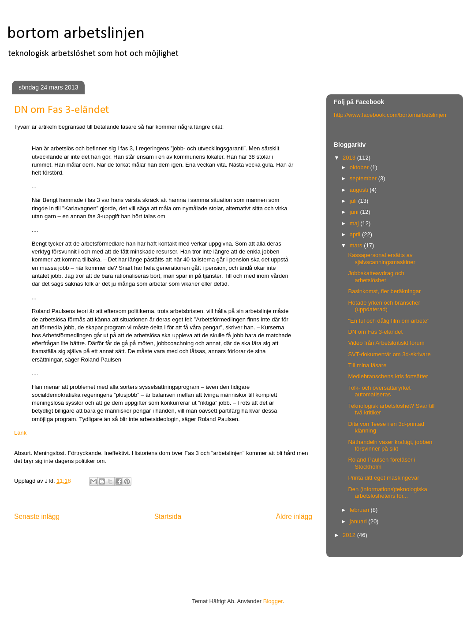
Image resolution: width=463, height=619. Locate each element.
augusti (360, 189)
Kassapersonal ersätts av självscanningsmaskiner (381, 258)
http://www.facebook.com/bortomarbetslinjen (390, 115)
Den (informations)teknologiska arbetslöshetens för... (387, 493)
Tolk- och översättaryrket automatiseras (379, 391)
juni (355, 212)
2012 (350, 535)
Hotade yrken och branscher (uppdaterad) (384, 306)
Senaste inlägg (37, 516)
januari (359, 521)
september (364, 178)
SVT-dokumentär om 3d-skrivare (389, 354)
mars (357, 245)
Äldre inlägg (294, 516)
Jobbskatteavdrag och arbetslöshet (376, 276)
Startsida (168, 516)
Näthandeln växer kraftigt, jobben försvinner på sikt (390, 445)
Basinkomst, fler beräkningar (384, 291)
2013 (350, 157)
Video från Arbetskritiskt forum (386, 342)
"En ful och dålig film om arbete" (388, 320)
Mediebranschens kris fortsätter (388, 376)
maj (355, 223)
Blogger (273, 601)
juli (354, 201)
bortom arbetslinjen (76, 33)
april (356, 234)
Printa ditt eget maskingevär (383, 477)
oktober (360, 167)
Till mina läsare (367, 365)
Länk (20, 432)
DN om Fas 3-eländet (375, 331)
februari (360, 510)
